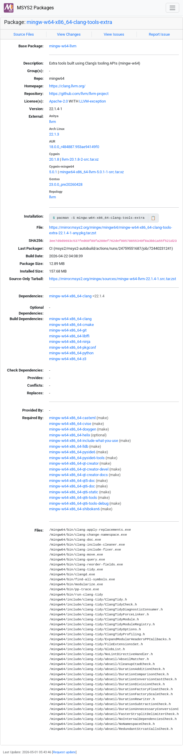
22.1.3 (54, 134)
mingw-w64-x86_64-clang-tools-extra (69, 22)
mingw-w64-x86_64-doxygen (72, 429)
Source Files (23, 34)
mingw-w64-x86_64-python (71, 353)
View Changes (69, 34)
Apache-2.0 (58, 101)
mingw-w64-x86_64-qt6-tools (73, 497)
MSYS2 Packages (29, 8)
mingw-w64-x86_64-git (68, 330)
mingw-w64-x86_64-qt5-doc (72, 480)
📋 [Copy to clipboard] (153, 218)
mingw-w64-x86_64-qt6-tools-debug (78, 503)
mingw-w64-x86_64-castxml (72, 418)
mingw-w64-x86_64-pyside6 (72, 452)
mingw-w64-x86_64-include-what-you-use (83, 440)
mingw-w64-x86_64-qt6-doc (72, 486)
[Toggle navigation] (172, 8)
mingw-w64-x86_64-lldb (68, 446)
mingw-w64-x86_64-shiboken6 (74, 509)
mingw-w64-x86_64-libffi (69, 336)
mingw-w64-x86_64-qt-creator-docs (78, 475)
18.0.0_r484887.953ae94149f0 (74, 147)
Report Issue (159, 34)
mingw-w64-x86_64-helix (69, 435)
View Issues (114, 34)
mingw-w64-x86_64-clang (70, 296)
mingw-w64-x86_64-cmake (71, 324)
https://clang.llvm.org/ (67, 86)
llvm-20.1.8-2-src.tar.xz (80, 159)
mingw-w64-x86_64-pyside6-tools (77, 458)
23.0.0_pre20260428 (65, 184)
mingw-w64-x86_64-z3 (67, 359)
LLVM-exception (92, 101)
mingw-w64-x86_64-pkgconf (72, 347)
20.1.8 (54, 159)
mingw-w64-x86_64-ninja (69, 341)
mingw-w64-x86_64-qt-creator (74, 463)
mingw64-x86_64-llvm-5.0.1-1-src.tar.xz (92, 172)
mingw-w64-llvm (62, 46)
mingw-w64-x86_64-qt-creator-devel (78, 469)
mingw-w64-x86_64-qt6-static (73, 492)
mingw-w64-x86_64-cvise (70, 423)
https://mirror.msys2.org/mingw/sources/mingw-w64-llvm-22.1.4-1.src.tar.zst (112, 279)
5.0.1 (53, 172)
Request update (64, 752)
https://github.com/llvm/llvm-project (78, 93)
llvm (52, 121)
